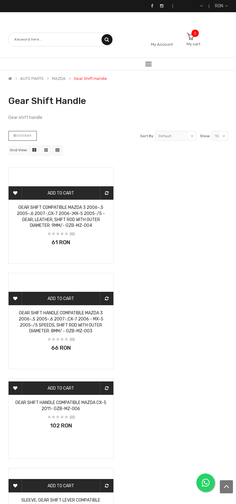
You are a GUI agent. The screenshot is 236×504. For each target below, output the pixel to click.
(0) (72, 234)
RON (221, 6)
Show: (205, 136)
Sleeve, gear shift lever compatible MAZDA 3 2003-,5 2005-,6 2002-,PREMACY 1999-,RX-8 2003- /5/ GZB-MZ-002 (175, 311)
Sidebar (22, 136)
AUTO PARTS (32, 79)
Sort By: (147, 136)
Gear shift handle (90, 79)
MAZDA (59, 79)
